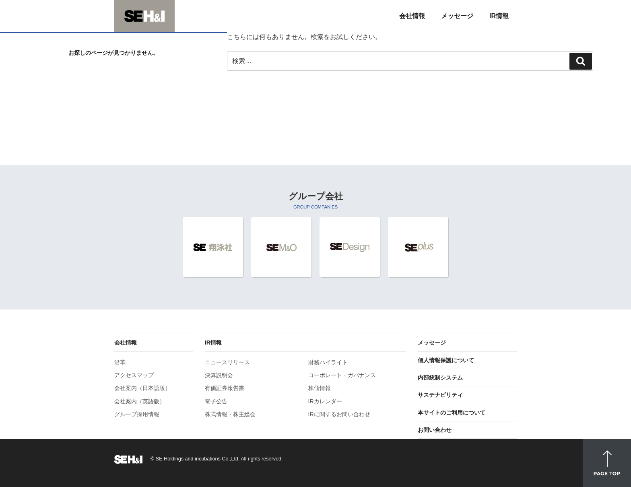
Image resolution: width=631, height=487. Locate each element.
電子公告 (216, 401)
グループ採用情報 (136, 414)
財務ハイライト (328, 362)
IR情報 (213, 342)
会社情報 (125, 342)
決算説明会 (219, 375)
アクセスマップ (134, 375)
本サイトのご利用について (451, 412)
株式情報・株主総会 (230, 414)
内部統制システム (440, 377)
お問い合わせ (435, 430)
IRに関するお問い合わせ (339, 414)
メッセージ (432, 342)
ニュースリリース (227, 362)
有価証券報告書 (224, 388)
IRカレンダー (325, 401)
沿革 (120, 362)
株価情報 (319, 388)
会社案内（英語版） (139, 401)
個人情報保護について (446, 360)
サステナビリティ (440, 395)
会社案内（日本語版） (142, 388)
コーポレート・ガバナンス (342, 375)
